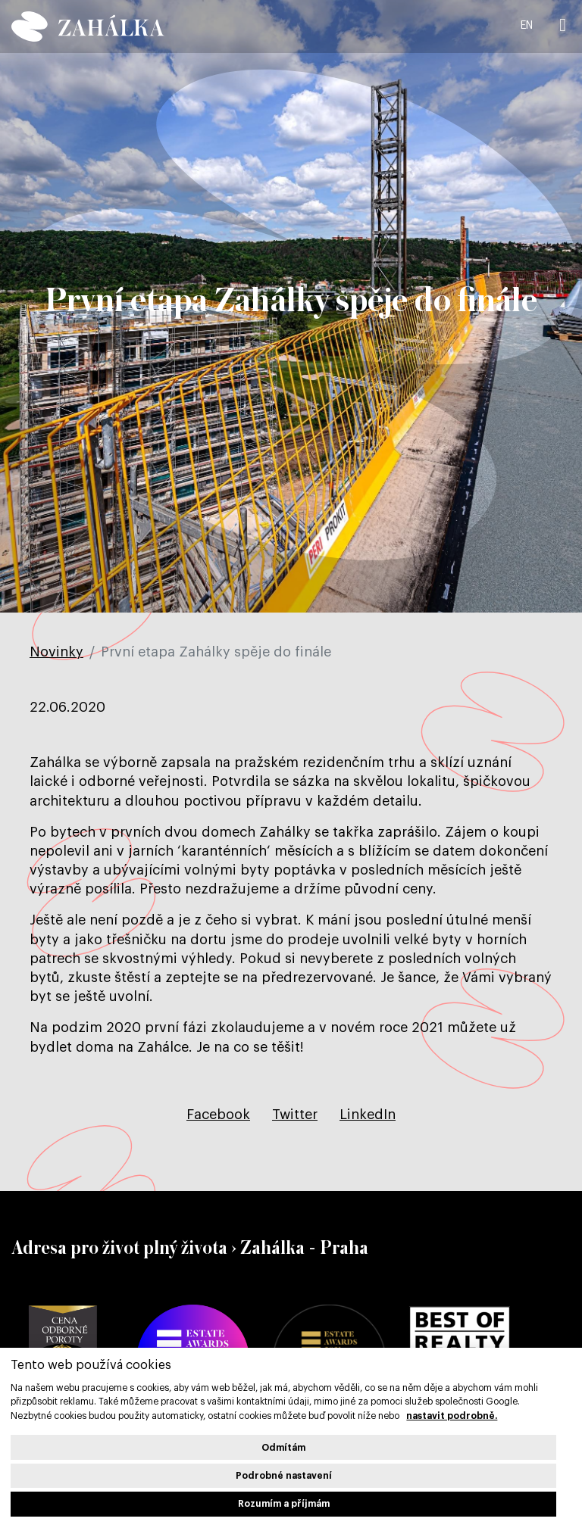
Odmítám (283, 1447)
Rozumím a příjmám (284, 1503)
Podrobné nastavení (284, 1475)
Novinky (56, 652)
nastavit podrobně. (451, 1415)
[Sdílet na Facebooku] (218, 1114)
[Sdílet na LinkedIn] (368, 1114)
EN (527, 25)
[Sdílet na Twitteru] (295, 1114)
